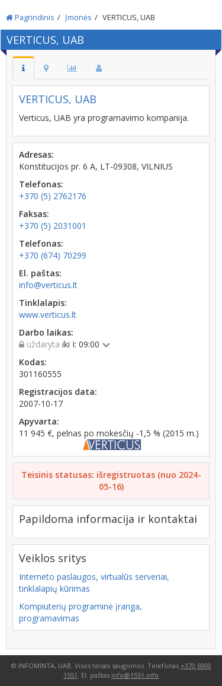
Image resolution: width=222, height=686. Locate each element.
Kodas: (33, 362)
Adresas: (36, 154)
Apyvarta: (39, 421)
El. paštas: (40, 273)
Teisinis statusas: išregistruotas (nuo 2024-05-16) (111, 480)
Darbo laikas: (46, 332)
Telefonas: (41, 184)
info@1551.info (135, 675)
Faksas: (34, 213)
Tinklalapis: (43, 302)
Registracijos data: (58, 391)
